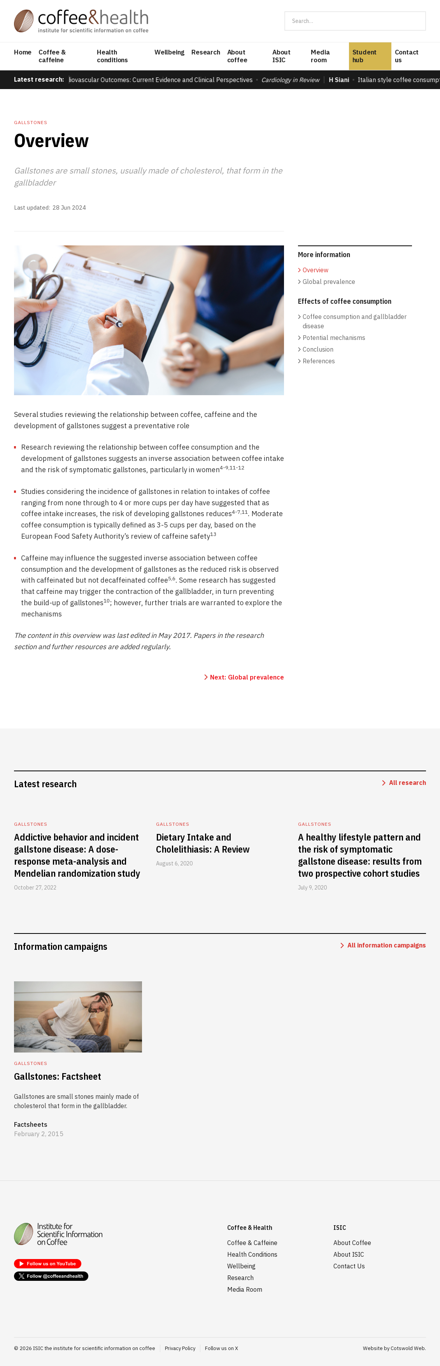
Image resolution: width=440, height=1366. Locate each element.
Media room (320, 56)
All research (407, 782)
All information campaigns (386, 945)
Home (23, 52)
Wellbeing (169, 52)
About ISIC (281, 56)
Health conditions (112, 56)
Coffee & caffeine (52, 56)
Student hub (364, 56)
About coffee (237, 56)
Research (205, 52)
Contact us (407, 56)
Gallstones (30, 122)
